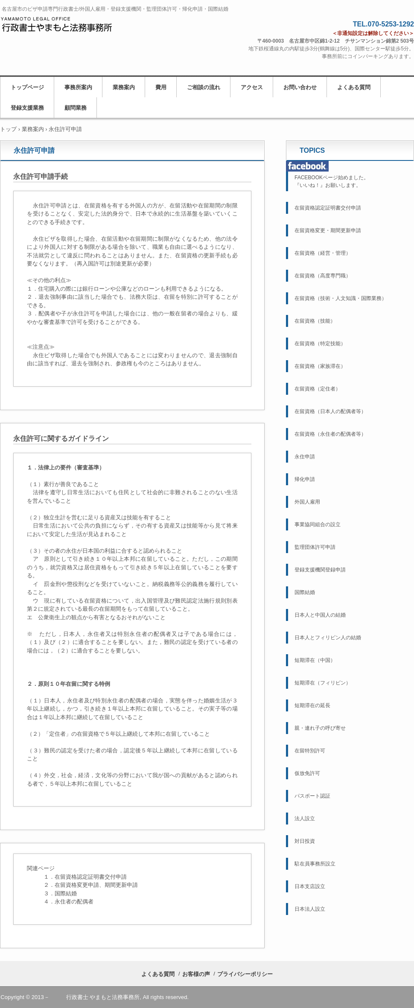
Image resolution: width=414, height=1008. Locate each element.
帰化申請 (304, 479)
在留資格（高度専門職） (322, 276)
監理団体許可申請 (314, 547)
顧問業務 (75, 108)
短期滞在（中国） (314, 660)
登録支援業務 (27, 108)
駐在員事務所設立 (314, 864)
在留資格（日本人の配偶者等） (330, 411)
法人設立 (304, 819)
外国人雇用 (307, 502)
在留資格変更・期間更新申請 (327, 230)
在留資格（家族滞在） (320, 366)
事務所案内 (78, 87)
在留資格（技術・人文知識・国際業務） (340, 298)
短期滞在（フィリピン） (322, 683)
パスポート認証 (312, 796)
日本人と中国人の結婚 (320, 615)
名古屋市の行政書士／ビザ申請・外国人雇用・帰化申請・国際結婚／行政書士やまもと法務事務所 (58, 28)
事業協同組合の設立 (317, 524)
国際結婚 (304, 592)
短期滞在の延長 (312, 705)
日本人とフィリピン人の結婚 (327, 638)
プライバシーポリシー (245, 974)
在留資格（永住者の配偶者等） (330, 434)
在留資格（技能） (314, 321)
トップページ (27, 87)
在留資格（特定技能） (320, 344)
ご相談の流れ (203, 87)
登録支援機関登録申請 (320, 570)
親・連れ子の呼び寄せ (320, 728)
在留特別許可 (309, 751)
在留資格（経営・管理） (322, 253)
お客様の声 (196, 974)
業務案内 (124, 87)
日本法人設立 (309, 909)
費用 (160, 87)
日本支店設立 (309, 886)
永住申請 (304, 457)
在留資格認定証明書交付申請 (91, 877)
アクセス (252, 87)
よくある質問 (353, 87)
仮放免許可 (307, 773)
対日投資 (304, 841)
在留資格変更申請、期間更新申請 (96, 885)
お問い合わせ (300, 87)
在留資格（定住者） (317, 389)
